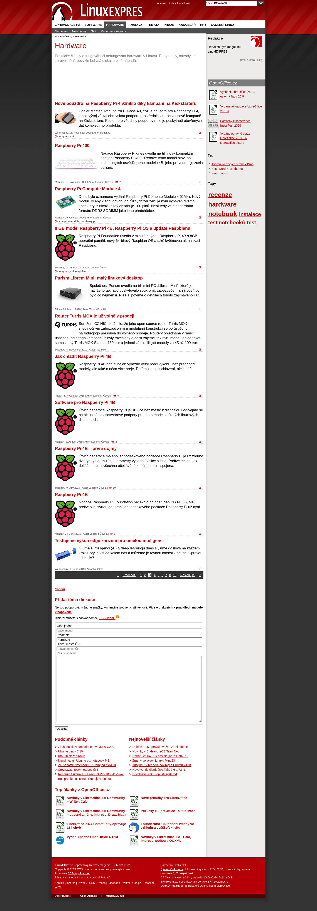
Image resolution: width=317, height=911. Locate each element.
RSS (92, 896)
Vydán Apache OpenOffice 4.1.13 (92, 850)
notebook (222, 213)
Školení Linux (222, 24)
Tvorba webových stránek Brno (232, 164)
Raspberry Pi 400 (72, 145)
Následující (187, 575)
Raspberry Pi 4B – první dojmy (86, 448)
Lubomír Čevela (104, 181)
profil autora (247, 59)
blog (259, 59)
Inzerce (70, 896)
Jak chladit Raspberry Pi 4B (83, 356)
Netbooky (61, 31)
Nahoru (60, 589)
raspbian (80, 271)
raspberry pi (66, 136)
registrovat (184, 3)
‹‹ (118, 575)
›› (200, 575)
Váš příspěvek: (67, 653)
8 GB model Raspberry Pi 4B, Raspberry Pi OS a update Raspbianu (122, 228)
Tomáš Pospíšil (97, 309)
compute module (69, 221)
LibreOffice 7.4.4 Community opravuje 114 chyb (96, 838)
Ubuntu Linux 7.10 (70, 764)
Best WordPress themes (227, 168)
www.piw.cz (219, 173)
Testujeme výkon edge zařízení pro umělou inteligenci (109, 540)
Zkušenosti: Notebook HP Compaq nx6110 (87, 778)
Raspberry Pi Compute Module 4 (88, 188)
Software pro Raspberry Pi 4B (85, 402)
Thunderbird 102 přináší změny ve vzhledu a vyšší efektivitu (167, 838)
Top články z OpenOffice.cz (82, 802)
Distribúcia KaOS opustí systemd (154, 787)
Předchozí (129, 575)
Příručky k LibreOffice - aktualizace (168, 824)
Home (58, 36)
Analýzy (135, 24)
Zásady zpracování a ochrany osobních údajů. (83, 890)
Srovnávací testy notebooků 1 (78, 782)
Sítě (93, 31)
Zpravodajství (67, 24)
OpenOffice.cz (223, 83)
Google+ (137, 896)
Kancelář (187, 24)
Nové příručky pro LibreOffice (164, 811)
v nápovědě (63, 612)
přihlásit (172, 3)
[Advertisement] (129, 82)
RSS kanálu (107, 618)
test (251, 222)
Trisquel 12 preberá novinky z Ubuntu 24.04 (161, 778)
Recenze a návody (113, 31)
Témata (153, 24)
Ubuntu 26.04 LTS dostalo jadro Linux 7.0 (160, 769)
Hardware (115, 24)
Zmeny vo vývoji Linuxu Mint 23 (153, 773)
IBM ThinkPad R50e (71, 769)
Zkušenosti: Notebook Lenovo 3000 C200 (86, 760)
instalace (250, 214)
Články (68, 36)
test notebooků (226, 222)
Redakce (105, 132)
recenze (220, 194)
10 (114, 487)
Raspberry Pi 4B (71, 494)
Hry (203, 24)
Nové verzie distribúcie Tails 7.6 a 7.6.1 (158, 782)
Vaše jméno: (65, 626)
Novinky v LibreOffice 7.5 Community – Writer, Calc (96, 812)
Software (93, 24)
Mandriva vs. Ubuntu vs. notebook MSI (84, 773)
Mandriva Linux (115, 909)
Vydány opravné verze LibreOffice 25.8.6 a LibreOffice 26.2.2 (235, 138)
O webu (82, 896)
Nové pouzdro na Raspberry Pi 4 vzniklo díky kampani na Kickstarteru (125, 103)
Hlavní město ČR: (69, 644)
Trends (101, 896)
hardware (222, 204)
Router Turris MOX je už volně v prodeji (94, 316)
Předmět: (63, 635)
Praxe (169, 24)
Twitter (126, 896)
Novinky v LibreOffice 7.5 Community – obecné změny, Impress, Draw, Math (96, 825)
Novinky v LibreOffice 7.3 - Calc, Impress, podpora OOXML (166, 851)
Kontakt (59, 896)
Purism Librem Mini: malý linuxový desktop (99, 278)
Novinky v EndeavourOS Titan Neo (155, 764)
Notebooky (79, 31)
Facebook (114, 896)
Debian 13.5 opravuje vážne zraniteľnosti (160, 760)
